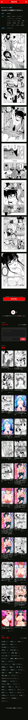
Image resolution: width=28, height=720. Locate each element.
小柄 (22, 695)
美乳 (4, 672)
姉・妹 (20, 667)
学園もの (5, 670)
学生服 (14, 23)
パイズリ (15, 675)
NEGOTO (14, 2)
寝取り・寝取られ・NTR (17, 658)
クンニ (17, 684)
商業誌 (10, 7)
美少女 (18, 25)
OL (18, 687)
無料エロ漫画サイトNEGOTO (15, 708)
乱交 (4, 689)
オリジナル (19, 16)
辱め (18, 672)
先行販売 (15, 698)
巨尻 (22, 23)
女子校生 (9, 23)
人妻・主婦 (15, 650)
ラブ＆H (5, 658)
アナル (22, 670)
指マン (13, 25)
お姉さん (5, 695)
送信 (23, 339)
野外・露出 (6, 675)
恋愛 (11, 672)
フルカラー (6, 653)
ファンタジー (6, 664)
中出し (18, 20)
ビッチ (5, 701)
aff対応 (8, 16)
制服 (12, 667)
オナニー (21, 689)
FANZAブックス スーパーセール (10, 678)
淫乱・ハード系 (18, 664)
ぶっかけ (14, 681)
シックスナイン (10, 18)
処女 (4, 661)
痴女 (11, 687)
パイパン (9, 20)
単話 (23, 20)
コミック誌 (6, 655)
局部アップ (6, 698)
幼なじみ (12, 689)
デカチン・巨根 (7, 684)
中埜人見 (9, 13)
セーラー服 (18, 18)
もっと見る (24, 638)
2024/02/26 (10, 28)
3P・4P (12, 661)
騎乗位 (22, 25)
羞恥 (4, 687)
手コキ (8, 25)
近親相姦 (5, 681)
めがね (13, 16)
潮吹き (14, 670)
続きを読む (14, 299)
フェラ (14, 20)
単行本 (5, 644)
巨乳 (18, 23)
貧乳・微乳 (16, 653)
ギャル (21, 692)
